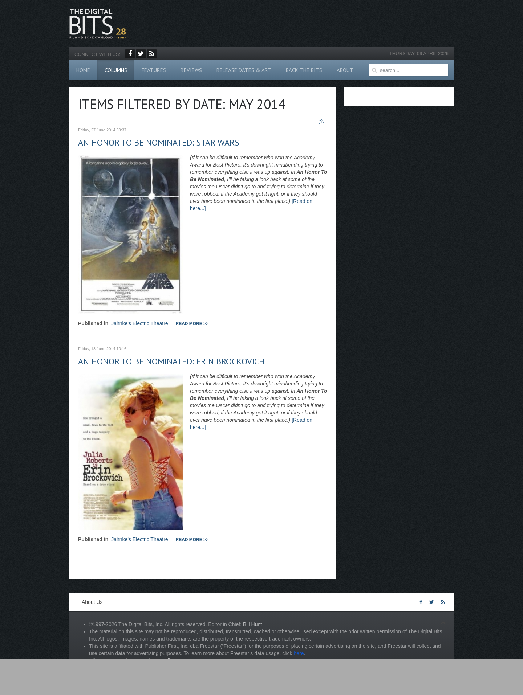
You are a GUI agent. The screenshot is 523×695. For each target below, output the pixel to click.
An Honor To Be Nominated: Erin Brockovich (171, 361)
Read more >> (192, 323)
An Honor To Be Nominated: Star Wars (158, 142)
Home (83, 70)
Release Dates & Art (243, 70)
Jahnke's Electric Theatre (139, 323)
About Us (92, 602)
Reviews (191, 70)
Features (154, 70)
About (345, 70)
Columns (116, 70)
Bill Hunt (252, 624)
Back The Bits (304, 70)
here (298, 653)
